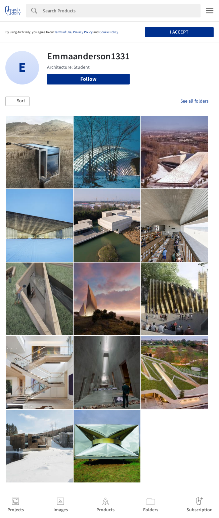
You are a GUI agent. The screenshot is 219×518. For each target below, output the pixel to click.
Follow (88, 79)
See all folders (194, 101)
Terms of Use (63, 32)
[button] (17, 101)
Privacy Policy (83, 32)
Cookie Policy (108, 32)
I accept (179, 32)
